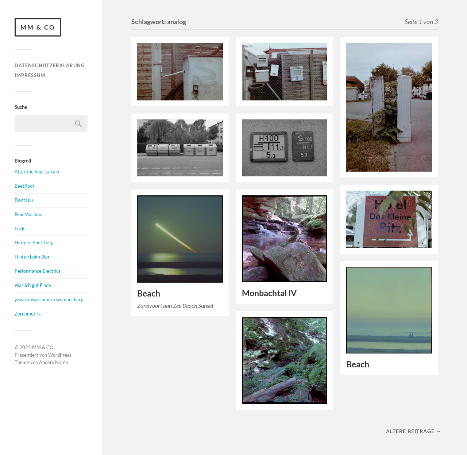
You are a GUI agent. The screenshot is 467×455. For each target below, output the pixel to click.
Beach (148, 293)
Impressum (30, 75)
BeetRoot (24, 186)
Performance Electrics (38, 271)
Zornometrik (28, 314)
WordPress (60, 355)
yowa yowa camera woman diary (49, 299)
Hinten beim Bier (32, 257)
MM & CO (37, 27)
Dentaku (24, 200)
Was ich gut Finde (33, 285)
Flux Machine (28, 214)
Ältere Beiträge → (413, 431)
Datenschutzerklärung (50, 65)
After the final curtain (37, 172)
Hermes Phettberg (34, 242)
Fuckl (20, 229)
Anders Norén (53, 362)
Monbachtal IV (269, 293)
